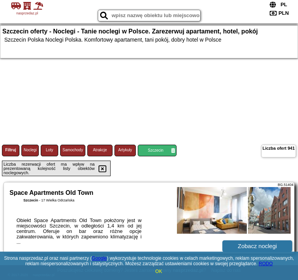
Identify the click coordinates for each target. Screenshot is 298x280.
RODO (266, 263)
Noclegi (30, 150)
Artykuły (125, 150)
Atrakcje (100, 150)
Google (99, 258)
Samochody (72, 150)
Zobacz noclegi (257, 246)
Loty (49, 150)
